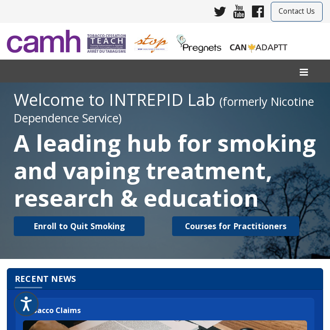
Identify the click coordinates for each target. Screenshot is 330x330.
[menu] (304, 72)
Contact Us (297, 11)
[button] (79, 226)
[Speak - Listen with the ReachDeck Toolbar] (26, 304)
